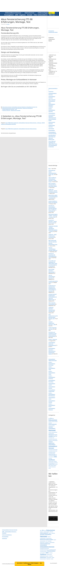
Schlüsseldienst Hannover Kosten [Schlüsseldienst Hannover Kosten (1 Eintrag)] (53, 449)
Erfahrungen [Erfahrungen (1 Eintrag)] (51, 531)
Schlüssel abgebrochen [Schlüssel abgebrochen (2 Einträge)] (45, 543)
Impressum (51, 91)
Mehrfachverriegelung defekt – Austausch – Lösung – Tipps (53, 216)
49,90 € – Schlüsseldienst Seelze (52, 373)
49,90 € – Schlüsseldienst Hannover (52, 110)
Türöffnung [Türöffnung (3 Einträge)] (52, 459)
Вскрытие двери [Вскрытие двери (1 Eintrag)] (49, 557)
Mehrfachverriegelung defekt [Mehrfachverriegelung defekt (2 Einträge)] (46, 539)
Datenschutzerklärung (7, 534)
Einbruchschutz (31, 13)
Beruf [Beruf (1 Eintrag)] (53, 418)
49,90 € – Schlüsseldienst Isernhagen (52, 364)
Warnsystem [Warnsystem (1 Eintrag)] (52, 462)
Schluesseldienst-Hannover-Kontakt (9, 529)
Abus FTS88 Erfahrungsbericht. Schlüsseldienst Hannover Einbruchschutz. (21, 128)
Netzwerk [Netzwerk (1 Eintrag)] (54, 436)
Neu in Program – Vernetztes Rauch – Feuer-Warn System (53, 185)
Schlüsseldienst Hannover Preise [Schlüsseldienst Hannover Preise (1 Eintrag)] (44, 549)
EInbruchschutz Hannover (6, 107)
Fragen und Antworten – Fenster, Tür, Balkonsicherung (53, 191)
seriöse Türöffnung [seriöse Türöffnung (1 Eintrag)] (51, 456)
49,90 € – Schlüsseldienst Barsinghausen (52, 394)
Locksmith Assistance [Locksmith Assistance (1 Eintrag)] (54, 432)
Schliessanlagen (43, 13)
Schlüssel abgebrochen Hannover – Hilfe (9, 109)
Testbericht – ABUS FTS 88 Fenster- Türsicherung (52, 236)
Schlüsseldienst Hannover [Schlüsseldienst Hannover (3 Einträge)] (47, 546)
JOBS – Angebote (20, 15)
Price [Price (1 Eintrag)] (53, 437)
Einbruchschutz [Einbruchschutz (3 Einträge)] (53, 420)
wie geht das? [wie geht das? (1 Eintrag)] (56, 462)
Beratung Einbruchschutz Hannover (8, 108)
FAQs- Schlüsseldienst (40, 15)
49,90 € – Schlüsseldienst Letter (52, 368)
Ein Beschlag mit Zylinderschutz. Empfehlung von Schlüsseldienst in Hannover (52, 288)
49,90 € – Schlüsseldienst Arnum (52, 405)
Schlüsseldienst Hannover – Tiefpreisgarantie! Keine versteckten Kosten (52, 117)
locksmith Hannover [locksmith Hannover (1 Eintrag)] (51, 433)
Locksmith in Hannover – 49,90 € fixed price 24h (53, 221)
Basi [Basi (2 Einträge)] (51, 418)
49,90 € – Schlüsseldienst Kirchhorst (52, 377)
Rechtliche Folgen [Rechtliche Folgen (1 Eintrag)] (42, 542)
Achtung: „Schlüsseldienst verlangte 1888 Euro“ (53, 249)
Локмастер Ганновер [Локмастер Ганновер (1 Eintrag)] (43, 558)
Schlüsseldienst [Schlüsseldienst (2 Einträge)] (52, 444)
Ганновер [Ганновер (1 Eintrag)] (51, 465)
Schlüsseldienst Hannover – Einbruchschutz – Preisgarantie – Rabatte (52, 351)
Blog (52, 13)
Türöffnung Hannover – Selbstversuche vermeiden (11, 110)
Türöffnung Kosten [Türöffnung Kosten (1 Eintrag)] (51, 461)
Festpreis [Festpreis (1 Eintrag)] (50, 425)
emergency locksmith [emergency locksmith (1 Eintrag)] (54, 421)
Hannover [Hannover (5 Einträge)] (52, 430)
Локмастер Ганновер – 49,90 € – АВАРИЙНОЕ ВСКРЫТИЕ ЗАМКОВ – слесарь (53, 228)
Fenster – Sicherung (53, 339)
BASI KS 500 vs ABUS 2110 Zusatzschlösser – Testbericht (53, 197)
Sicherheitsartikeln (18, 108)
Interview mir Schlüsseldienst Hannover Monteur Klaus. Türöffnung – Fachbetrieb (53, 208)
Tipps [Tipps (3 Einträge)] (55, 456)
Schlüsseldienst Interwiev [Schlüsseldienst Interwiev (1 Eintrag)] (52, 452)
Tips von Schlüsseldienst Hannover (52, 277)
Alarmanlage (51, 128)
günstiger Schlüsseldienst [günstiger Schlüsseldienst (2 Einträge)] (45, 534)
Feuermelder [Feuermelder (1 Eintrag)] (53, 425)
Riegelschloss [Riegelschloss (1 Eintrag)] (50, 440)
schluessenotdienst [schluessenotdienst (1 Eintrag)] (54, 440)
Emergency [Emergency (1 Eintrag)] (50, 421)
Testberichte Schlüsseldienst (27, 108)
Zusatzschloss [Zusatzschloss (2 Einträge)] (52, 464)
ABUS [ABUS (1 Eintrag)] (49, 418)
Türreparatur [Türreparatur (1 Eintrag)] (50, 458)
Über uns (52, 15)
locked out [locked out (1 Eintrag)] (50, 432)
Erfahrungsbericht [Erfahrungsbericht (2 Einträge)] (53, 424)
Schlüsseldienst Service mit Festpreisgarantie (52, 344)
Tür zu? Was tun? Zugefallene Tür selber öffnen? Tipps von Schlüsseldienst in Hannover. (53, 144)
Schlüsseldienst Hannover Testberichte (19, 107)
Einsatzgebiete (9, 15)
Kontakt (29, 15)
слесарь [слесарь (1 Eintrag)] (52, 558)
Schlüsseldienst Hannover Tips (31, 107)
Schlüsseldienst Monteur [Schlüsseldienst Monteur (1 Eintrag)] (52, 453)
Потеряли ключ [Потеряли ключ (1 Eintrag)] (53, 466)
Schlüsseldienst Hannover (14, 13)
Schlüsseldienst (52, 113)
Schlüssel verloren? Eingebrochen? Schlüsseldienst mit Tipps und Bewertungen (53, 297)
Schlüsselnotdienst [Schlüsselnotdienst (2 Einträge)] (53, 455)
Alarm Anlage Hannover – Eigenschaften (52, 271)
